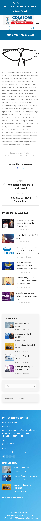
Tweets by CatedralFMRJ (14, 398)
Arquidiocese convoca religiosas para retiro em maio (26, 296)
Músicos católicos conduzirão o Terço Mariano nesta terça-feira (27, 265)
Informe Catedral (9, 50)
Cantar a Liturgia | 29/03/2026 (22, 357)
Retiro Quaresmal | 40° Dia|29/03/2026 (24, 368)
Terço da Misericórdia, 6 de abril (27, 236)
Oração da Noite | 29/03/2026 (22, 324)
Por (11, 156)
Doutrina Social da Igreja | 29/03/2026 (25, 346)
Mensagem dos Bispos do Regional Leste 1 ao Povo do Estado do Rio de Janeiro (27, 250)
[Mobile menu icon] (37, 22)
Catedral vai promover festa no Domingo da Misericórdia (25, 223)
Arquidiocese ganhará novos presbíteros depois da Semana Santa (26, 281)
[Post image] (8, 223)
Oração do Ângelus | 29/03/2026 (23, 335)
